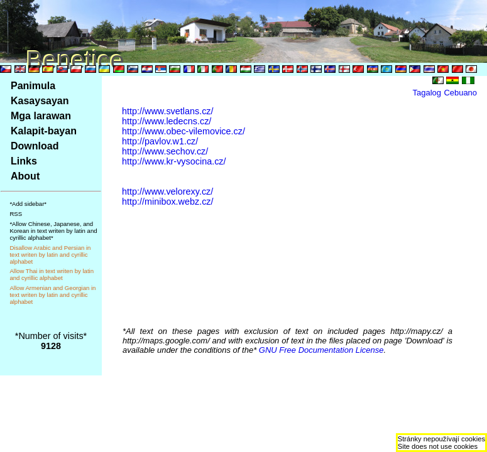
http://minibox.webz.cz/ (168, 201)
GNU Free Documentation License (321, 350)
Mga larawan (41, 115)
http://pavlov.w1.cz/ (160, 141)
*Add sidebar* (28, 203)
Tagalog (427, 92)
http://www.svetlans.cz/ (168, 111)
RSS (15, 213)
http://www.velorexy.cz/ (167, 191)
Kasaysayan (40, 100)
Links (24, 161)
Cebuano (460, 92)
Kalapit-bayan (44, 131)
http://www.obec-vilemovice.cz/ (183, 131)
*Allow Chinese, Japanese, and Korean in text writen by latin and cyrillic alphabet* (53, 230)
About (25, 176)
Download (34, 146)
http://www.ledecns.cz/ (166, 121)
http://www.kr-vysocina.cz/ (174, 161)
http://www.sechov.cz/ (165, 151)
